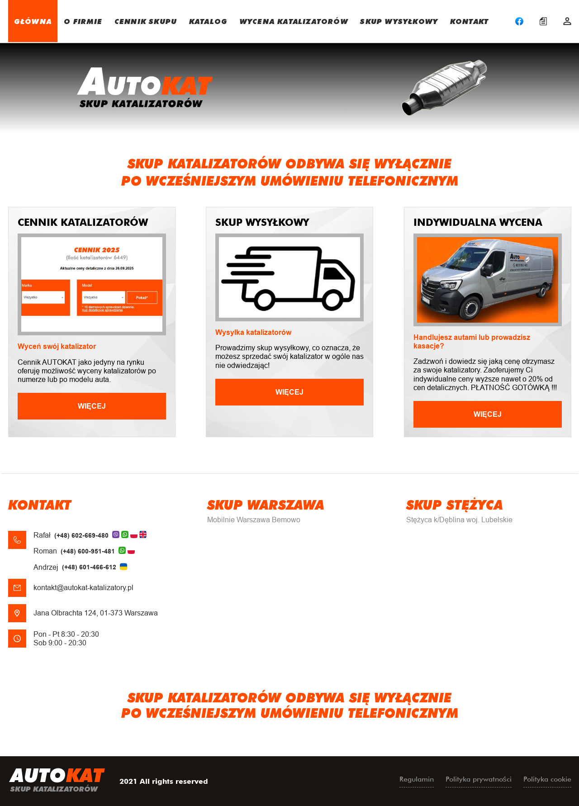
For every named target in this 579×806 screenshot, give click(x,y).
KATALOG (208, 21)
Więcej (92, 406)
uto (57, 781)
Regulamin (416, 779)
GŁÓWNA (33, 21)
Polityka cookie (547, 779)
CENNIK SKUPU (145, 21)
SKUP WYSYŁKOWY (399, 21)
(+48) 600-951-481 (88, 551)
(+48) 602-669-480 (81, 535)
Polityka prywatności (479, 779)
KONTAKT (469, 21)
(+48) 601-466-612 (89, 567)
